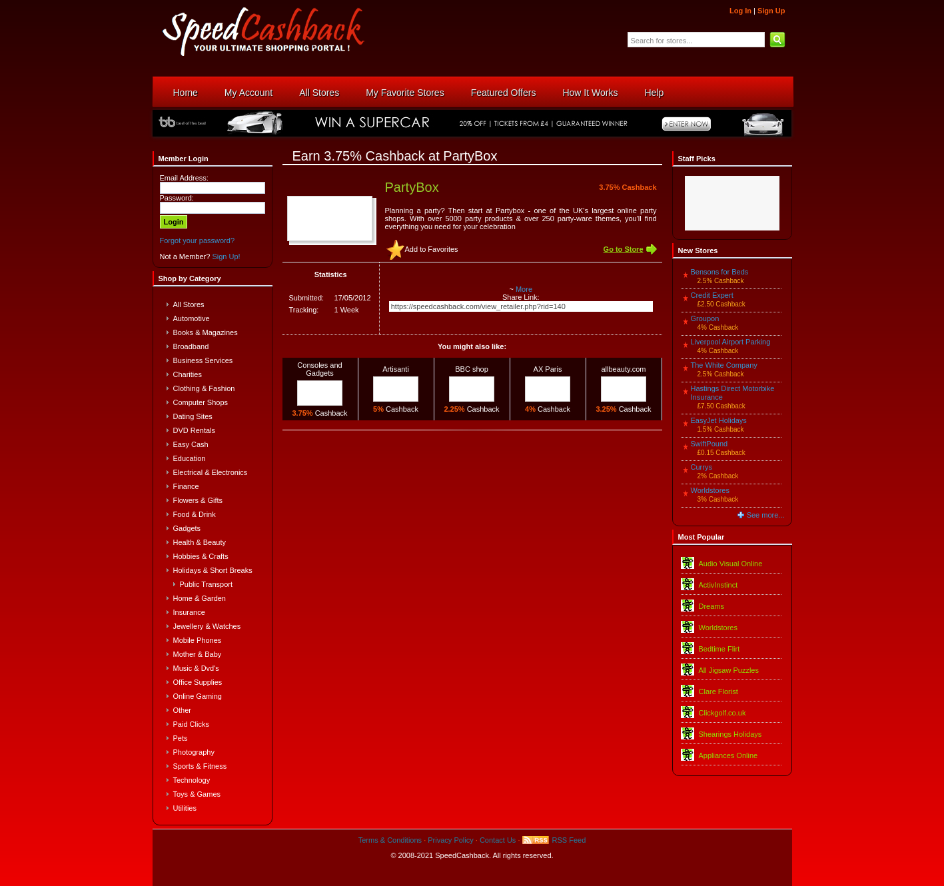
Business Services (203, 360)
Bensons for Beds (720, 272)
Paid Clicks (191, 724)
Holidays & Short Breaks (212, 570)
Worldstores (710, 490)
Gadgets (187, 528)
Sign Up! (226, 256)
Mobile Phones (197, 640)
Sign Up (771, 11)
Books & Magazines (205, 332)
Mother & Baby (197, 654)
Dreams (712, 606)
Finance (186, 486)
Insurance (189, 612)
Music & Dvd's (196, 668)
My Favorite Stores (405, 92)
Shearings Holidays (730, 734)
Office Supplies (198, 682)
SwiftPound (709, 444)
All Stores (319, 92)
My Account (248, 92)
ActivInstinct (718, 585)
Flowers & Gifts (198, 500)
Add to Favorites (431, 249)
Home (185, 92)
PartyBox (412, 187)
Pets (180, 738)
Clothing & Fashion (204, 388)
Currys (701, 467)
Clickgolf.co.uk (722, 713)
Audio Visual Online (731, 564)
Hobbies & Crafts (201, 556)
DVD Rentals (194, 430)
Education (189, 458)
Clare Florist (718, 691)
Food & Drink (194, 514)
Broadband (191, 346)
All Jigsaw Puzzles (729, 670)
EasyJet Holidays (719, 420)
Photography (194, 752)
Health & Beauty (200, 542)
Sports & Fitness (200, 766)
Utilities (185, 808)
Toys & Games (197, 794)
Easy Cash (191, 444)
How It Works (590, 92)
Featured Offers (503, 92)
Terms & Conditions (390, 840)
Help (654, 92)
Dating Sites (193, 416)
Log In (740, 11)
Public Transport (206, 584)
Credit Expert (712, 295)
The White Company (724, 365)
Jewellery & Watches (207, 626)
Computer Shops (201, 402)
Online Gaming (197, 696)
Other (182, 710)
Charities (187, 374)
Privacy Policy (450, 840)
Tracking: (304, 310)
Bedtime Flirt (719, 649)
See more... (766, 515)
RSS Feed (569, 840)
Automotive (191, 318)
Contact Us (498, 840)
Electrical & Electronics (210, 472)
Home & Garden (199, 598)
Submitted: (306, 298)
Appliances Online (728, 755)
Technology (192, 780)
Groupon (705, 318)
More (524, 289)
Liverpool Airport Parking (731, 342)
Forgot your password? (197, 240)
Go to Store (624, 249)
